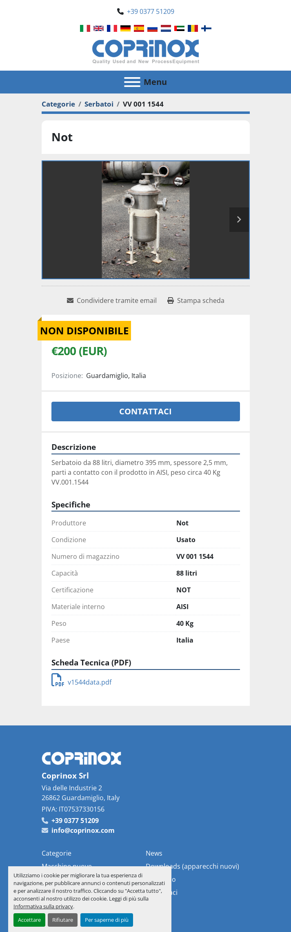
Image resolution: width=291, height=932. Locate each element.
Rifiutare (62, 919)
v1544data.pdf (81, 682)
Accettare (29, 919)
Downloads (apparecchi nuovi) (192, 866)
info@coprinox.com (83, 830)
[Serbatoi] (98, 104)
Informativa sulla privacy (43, 906)
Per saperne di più (107, 919)
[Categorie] (58, 104)
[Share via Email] (112, 300)
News (154, 853)
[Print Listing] (196, 300)
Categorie (56, 853)
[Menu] (132, 82)
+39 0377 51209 (150, 11)
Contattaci (145, 411)
